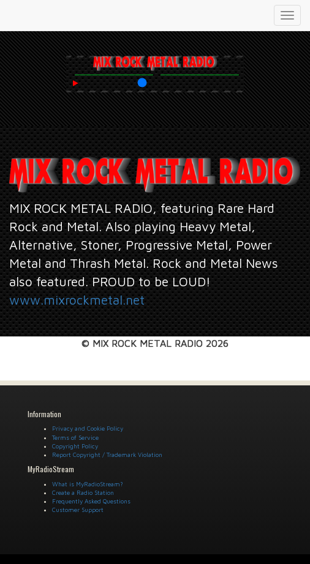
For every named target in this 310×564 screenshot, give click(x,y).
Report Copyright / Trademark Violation (107, 454)
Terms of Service (75, 437)
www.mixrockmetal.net (77, 299)
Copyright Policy (75, 446)
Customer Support (78, 509)
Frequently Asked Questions (91, 501)
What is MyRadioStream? (87, 484)
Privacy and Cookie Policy (87, 428)
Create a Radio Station (83, 492)
